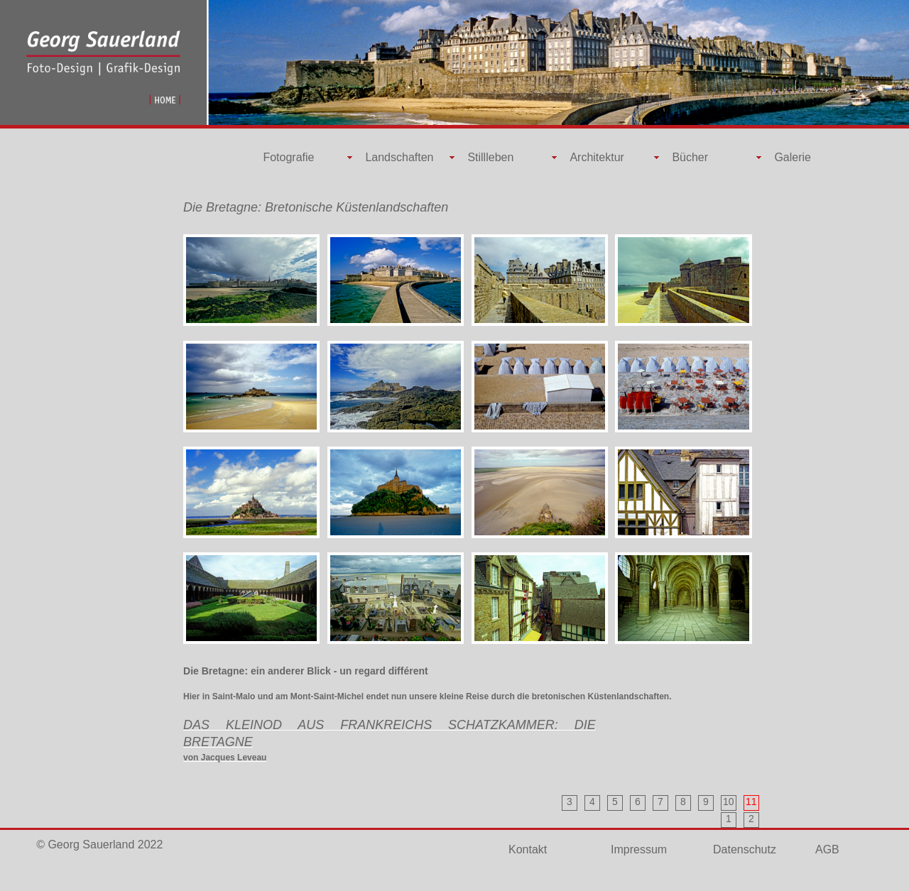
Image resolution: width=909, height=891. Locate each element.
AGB (827, 849)
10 (728, 801)
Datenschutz (744, 849)
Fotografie (288, 157)
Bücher (690, 157)
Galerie (792, 157)
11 (751, 801)
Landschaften (399, 157)
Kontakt (527, 849)
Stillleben (490, 157)
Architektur (597, 157)
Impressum (639, 849)
